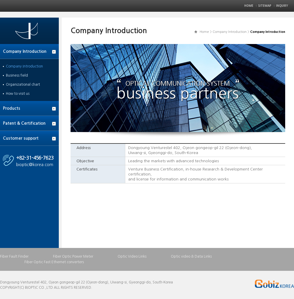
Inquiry (282, 5)
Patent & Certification (24, 123)
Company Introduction (24, 51)
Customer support (21, 138)
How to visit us (17, 93)
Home (248, 5)
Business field (17, 75)
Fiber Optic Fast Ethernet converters (54, 262)
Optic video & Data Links (191, 256)
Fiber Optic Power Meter (73, 256)
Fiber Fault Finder (14, 256)
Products (11, 108)
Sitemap (264, 5)
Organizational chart (23, 84)
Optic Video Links (132, 256)
